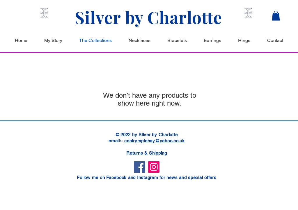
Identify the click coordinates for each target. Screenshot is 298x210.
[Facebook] (139, 167)
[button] (276, 15)
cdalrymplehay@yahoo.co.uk (154, 140)
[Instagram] (153, 167)
